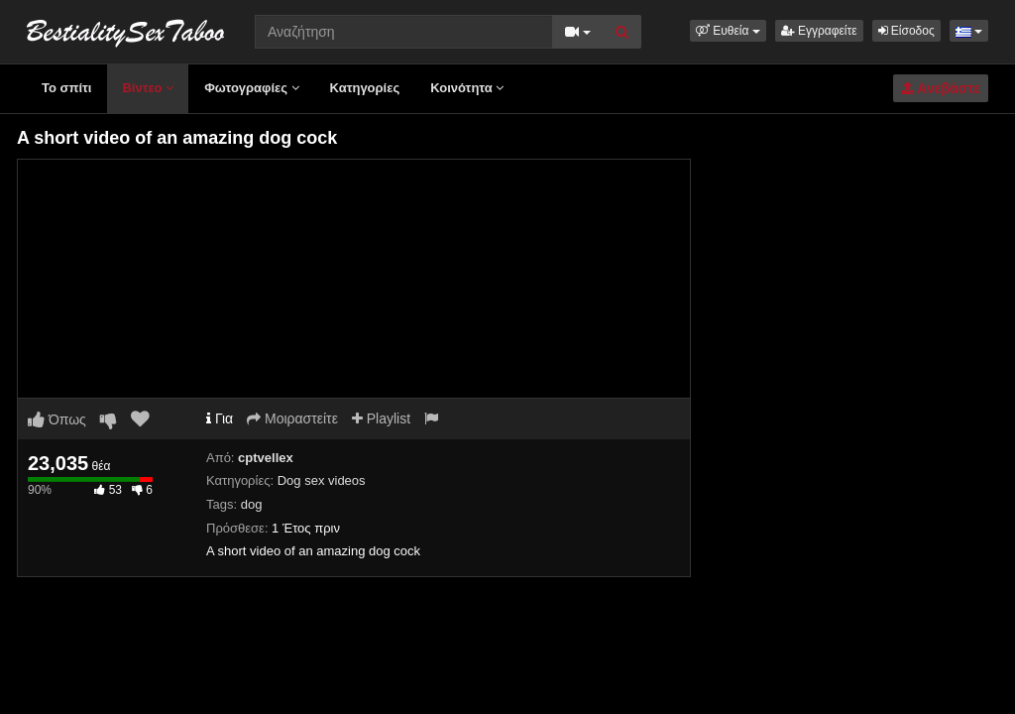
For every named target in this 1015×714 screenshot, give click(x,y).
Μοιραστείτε (292, 418)
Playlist (381, 418)
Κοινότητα (467, 87)
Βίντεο (147, 87)
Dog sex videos (322, 480)
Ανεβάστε (940, 88)
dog (252, 504)
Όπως (57, 419)
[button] (728, 31)
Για (219, 418)
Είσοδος (906, 31)
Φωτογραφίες (251, 87)
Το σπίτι (66, 87)
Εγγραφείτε (819, 31)
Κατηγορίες (365, 87)
